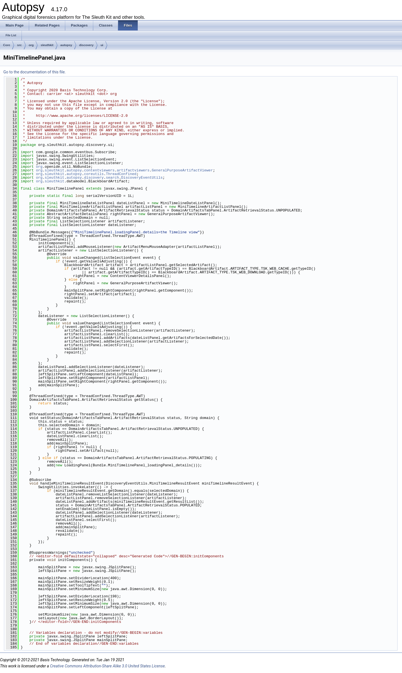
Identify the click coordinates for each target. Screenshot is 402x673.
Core (6, 45)
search (112, 177)
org (31, 45)
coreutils (94, 173)
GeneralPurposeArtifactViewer (182, 170)
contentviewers (99, 170)
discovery (86, 45)
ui (101, 45)
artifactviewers (133, 170)
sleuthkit (47, 45)
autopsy (66, 45)
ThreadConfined (121, 173)
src (19, 45)
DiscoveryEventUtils (142, 177)
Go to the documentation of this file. (34, 72)
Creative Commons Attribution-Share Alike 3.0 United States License (107, 666)
